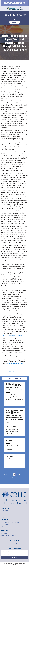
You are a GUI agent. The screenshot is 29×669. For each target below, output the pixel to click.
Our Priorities (5, 524)
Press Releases (8, 390)
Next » (14, 478)
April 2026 (9, 440)
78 (25, 474)
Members (4, 512)
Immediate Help (5, 533)
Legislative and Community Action (11, 522)
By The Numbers (6, 515)
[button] (13, 543)
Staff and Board (6, 510)
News (21, 389)
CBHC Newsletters (15, 441)
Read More (9, 403)
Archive (11, 371)
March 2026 (9, 456)
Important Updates (15, 389)
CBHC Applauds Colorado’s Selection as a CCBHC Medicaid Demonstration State (14, 386)
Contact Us (5, 517)
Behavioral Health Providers (8, 535)
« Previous (6, 474)
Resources (5, 526)
